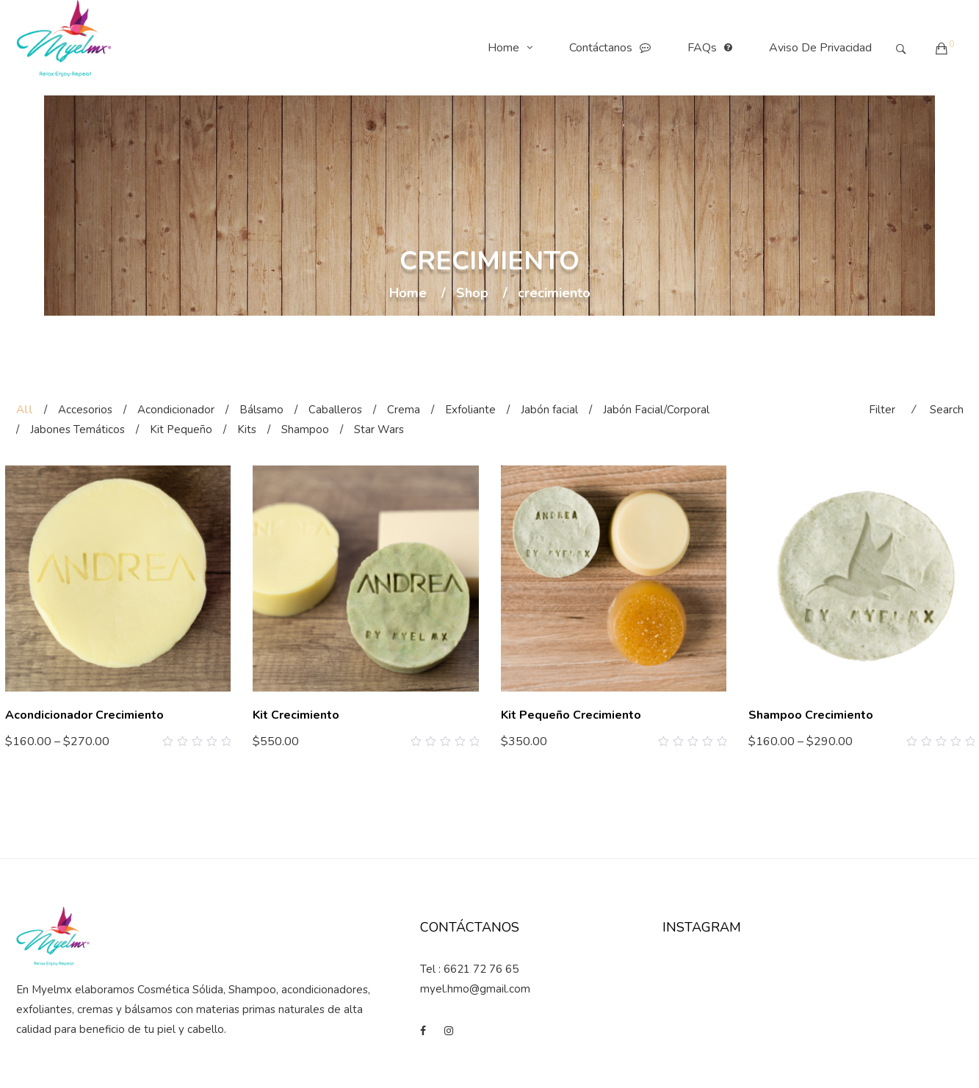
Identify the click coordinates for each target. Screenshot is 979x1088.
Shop (472, 294)
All (24, 409)
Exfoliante (470, 409)
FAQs (713, 47)
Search (947, 409)
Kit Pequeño (181, 429)
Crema (403, 409)
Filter (882, 409)
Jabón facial (549, 409)
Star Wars (379, 429)
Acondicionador (175, 409)
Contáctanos (613, 47)
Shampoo (305, 429)
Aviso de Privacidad (820, 48)
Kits (246, 429)
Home (514, 47)
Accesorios (85, 409)
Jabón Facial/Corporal (656, 409)
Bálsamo (261, 409)
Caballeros (335, 409)
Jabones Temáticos (77, 429)
